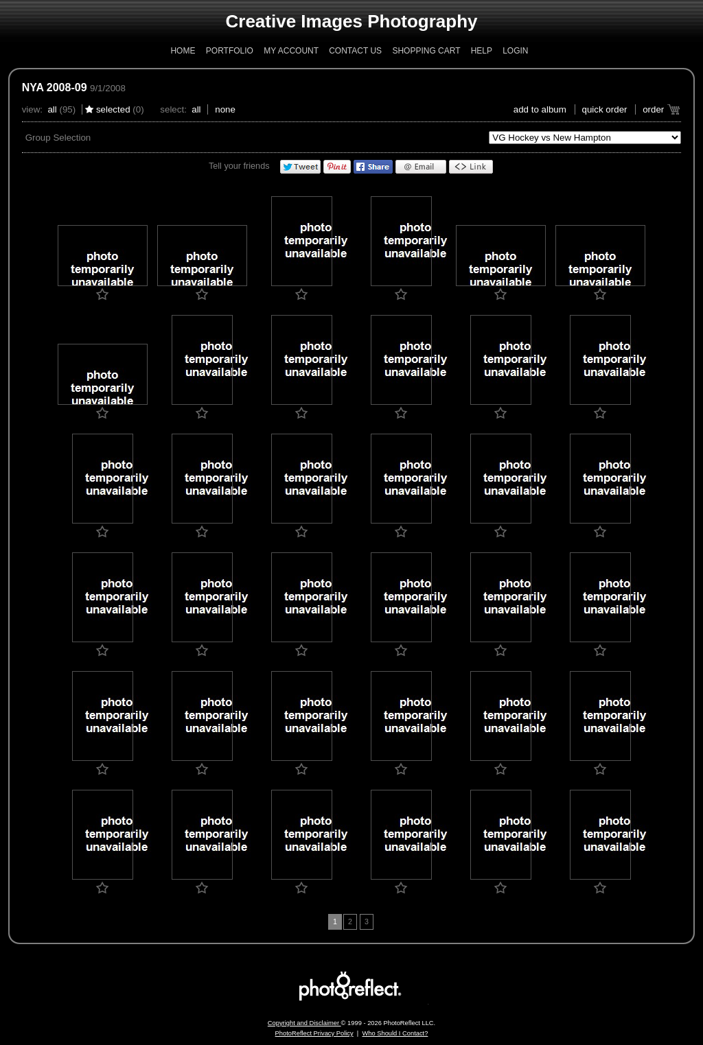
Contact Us (355, 51)
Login (515, 51)
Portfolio (229, 51)
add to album (540, 109)
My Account (291, 51)
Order (653, 109)
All (51, 109)
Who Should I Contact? (395, 1033)
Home (182, 51)
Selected (113, 109)
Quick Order (604, 109)
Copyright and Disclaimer (304, 1023)
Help (481, 51)
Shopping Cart (426, 51)
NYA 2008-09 (54, 87)
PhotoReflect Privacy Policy (314, 1033)
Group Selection (58, 137)
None (225, 109)
